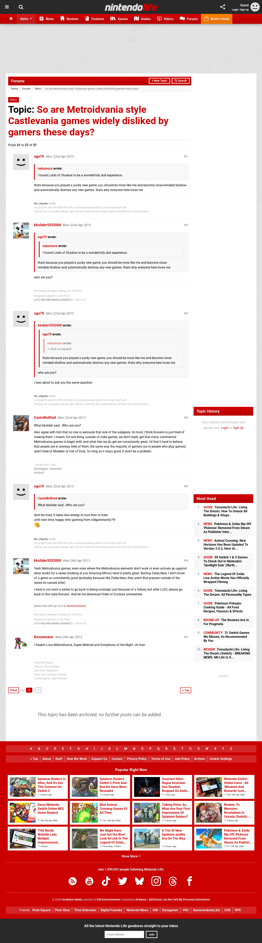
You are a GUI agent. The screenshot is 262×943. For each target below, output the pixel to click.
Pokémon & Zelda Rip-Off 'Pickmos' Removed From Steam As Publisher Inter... (227, 528)
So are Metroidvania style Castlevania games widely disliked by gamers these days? (88, 121)
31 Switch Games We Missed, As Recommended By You (226, 637)
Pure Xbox (62, 910)
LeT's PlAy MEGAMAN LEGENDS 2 (53, 299)
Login (235, 9)
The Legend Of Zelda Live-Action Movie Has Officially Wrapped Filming (226, 578)
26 (186, 560)
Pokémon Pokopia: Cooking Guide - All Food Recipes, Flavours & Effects (223, 607)
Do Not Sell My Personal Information (187, 899)
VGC (186, 910)
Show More (131, 856)
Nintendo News (137, 910)
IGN (155, 910)
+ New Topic (159, 80)
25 (186, 486)
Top (34, 759)
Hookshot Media (72, 899)
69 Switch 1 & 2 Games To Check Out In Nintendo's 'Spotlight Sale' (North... (226, 561)
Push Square (41, 910)
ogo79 (39, 156)
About (46, 759)
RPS (238, 910)
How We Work (77, 759)
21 (186, 156)
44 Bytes (140, 899)
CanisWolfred (45, 417)
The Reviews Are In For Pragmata (226, 622)
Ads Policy (182, 759)
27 (186, 636)
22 (186, 224)
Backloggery (41, 468)
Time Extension (85, 910)
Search (181, 80)
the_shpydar (41, 203)
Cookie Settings (220, 759)
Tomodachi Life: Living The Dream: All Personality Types (227, 592)
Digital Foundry (111, 910)
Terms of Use (160, 759)
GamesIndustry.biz (206, 910)
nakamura (45, 168)
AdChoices (155, 899)
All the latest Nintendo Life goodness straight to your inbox (131, 926)
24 (186, 417)
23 (186, 313)
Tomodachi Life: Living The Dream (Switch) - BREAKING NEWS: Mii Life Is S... (227, 653)
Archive (199, 759)
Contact (117, 759)
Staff (58, 759)
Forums (17, 81)
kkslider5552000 (47, 225)
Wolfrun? (39, 472)
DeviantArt (55, 468)
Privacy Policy (137, 759)
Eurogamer (170, 910)
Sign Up (244, 9)
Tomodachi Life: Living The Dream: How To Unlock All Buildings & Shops (225, 511)
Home (14, 88)
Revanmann (43, 637)
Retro (38, 88)
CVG (227, 910)
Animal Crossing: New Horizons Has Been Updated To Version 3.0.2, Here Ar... (226, 544)
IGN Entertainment (108, 899)
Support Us (99, 759)
